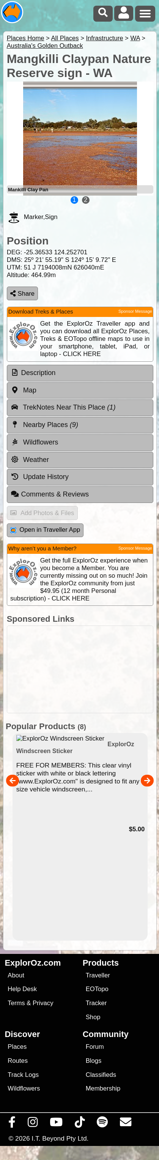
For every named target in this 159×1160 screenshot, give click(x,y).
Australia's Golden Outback (45, 45)
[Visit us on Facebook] (12, 1124)
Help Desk (22, 989)
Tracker (96, 1003)
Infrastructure (104, 38)
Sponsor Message (135, 311)
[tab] (80, 373)
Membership (103, 1088)
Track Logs (23, 1074)
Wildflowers (24, 1088)
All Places (65, 38)
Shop (93, 1017)
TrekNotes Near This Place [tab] (63, 407)
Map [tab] (23, 390)
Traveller (98, 975)
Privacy (43, 1003)
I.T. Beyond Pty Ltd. (59, 1138)
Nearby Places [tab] (44, 425)
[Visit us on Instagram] (33, 1124)
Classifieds (101, 1074)
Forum (95, 1046)
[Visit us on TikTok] (80, 1124)
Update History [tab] (40, 477)
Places (17, 1046)
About (16, 975)
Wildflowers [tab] (34, 442)
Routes (18, 1060)
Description (38, 373)
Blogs (94, 1060)
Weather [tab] (30, 459)
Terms (16, 1003)
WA (135, 38)
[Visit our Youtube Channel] (56, 1124)
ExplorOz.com (33, 963)
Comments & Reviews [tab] (50, 494)
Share (22, 293)
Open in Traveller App (45, 529)
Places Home (25, 38)
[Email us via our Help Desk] (125, 1124)
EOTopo (97, 989)
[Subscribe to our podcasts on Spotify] (102, 1124)
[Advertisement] (83, 669)
